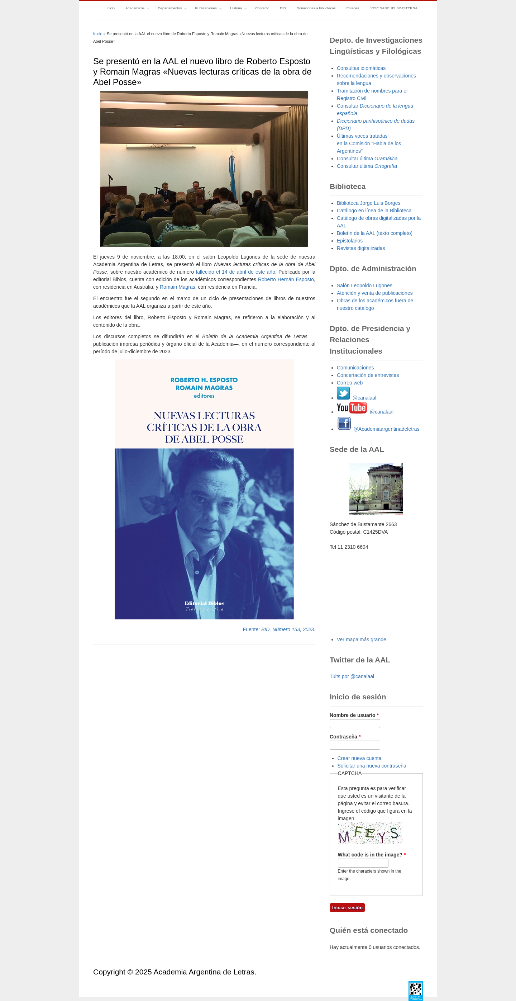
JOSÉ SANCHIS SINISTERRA (393, 8)
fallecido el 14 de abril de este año (235, 272)
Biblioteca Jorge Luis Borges (368, 203)
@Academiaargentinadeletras (378, 429)
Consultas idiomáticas (361, 68)
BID (283, 8)
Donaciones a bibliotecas (316, 8)
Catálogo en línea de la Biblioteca (374, 210)
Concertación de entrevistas (368, 375)
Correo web (350, 383)
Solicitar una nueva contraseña (372, 766)
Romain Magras (177, 287)
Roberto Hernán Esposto (286, 279)
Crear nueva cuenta (360, 758)
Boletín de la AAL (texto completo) (374, 233)
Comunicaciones (355, 367)
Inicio (110, 8)
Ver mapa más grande (361, 639)
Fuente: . (279, 629)
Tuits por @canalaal (352, 676)
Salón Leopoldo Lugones (364, 285)
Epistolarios (350, 241)
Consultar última (367, 158)
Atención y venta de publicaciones (375, 293)
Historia (236, 8)
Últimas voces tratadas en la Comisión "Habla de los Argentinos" (369, 143)
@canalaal (356, 398)
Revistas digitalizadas (361, 248)
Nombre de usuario (354, 715)
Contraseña (345, 737)
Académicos (135, 8)
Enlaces (353, 8)
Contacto (262, 8)
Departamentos (169, 8)
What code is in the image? (372, 855)
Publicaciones (206, 8)
